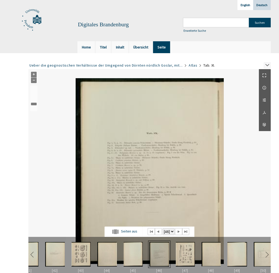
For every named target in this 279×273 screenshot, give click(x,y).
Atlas (193, 65)
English (245, 5)
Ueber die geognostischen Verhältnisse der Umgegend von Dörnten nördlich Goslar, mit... (105, 65)
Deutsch (261, 5)
